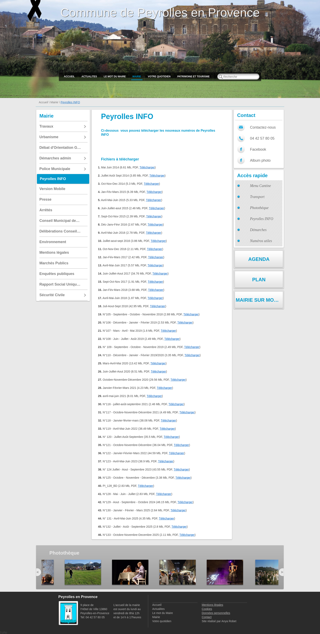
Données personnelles (216, 613)
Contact (206, 617)
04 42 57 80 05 (262, 138)
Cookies (207, 609)
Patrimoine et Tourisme (193, 76)
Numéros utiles (261, 241)
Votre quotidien (159, 76)
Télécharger (147, 167)
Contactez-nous (263, 127)
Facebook (258, 149)
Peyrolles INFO (261, 219)
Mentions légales (212, 604)
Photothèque (259, 208)
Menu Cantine (260, 186)
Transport (257, 197)
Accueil (69, 76)
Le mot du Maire (115, 76)
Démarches (258, 230)
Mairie (136, 76)
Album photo (260, 160)
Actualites (89, 76)
